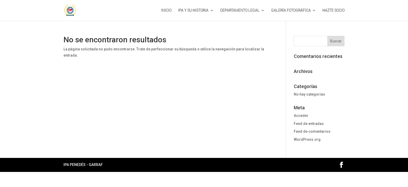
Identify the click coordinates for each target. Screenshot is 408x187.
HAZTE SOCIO (333, 10)
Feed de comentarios (312, 131)
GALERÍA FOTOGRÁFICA (291, 10)
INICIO (166, 10)
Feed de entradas (309, 124)
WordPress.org (307, 139)
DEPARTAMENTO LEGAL (239, 10)
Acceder (301, 115)
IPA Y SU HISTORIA (193, 10)
